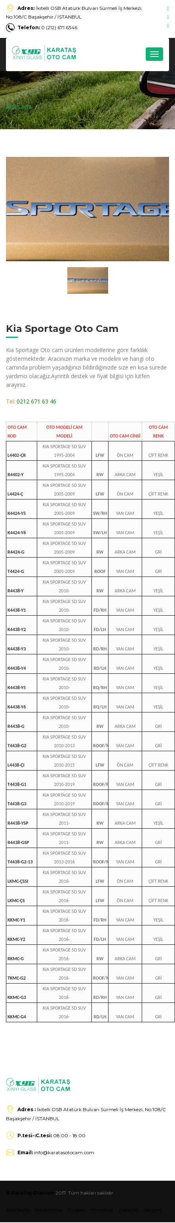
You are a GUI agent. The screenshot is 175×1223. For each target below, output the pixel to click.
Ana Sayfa (19, 107)
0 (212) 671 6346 (47, 27)
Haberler (129, 1210)
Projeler (77, 1210)
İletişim (152, 1210)
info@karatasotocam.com (55, 1152)
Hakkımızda (49, 1210)
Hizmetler (102, 1210)
